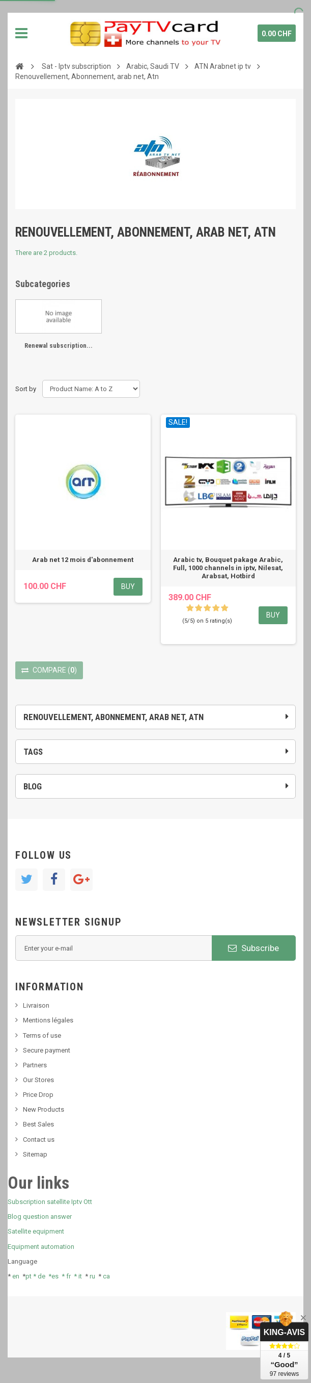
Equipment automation (41, 1246)
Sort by (25, 389)
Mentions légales (48, 1020)
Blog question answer (40, 1216)
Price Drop (38, 1094)
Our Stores (38, 1080)
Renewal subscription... (58, 345)
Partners (35, 1065)
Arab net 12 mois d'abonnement (82, 560)
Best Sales (38, 1124)
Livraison (36, 1005)
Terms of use (42, 1035)
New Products (43, 1109)
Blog (32, 786)
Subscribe (253, 948)
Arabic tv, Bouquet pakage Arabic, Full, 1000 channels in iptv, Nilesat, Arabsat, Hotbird (228, 568)
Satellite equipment (36, 1231)
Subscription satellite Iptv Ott (50, 1202)
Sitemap (35, 1154)
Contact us (38, 1139)
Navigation (21, 33)
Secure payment (46, 1050)
